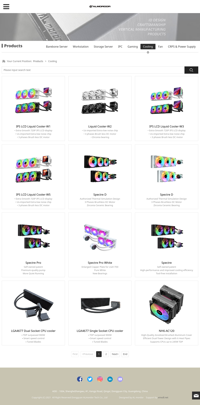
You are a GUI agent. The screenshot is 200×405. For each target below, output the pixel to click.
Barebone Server (57, 46)
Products (38, 61)
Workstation (81, 46)
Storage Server (103, 46)
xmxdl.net (163, 397)
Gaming (133, 46)
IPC (120, 46)
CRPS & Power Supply (182, 46)
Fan (160, 46)
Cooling (148, 46)
